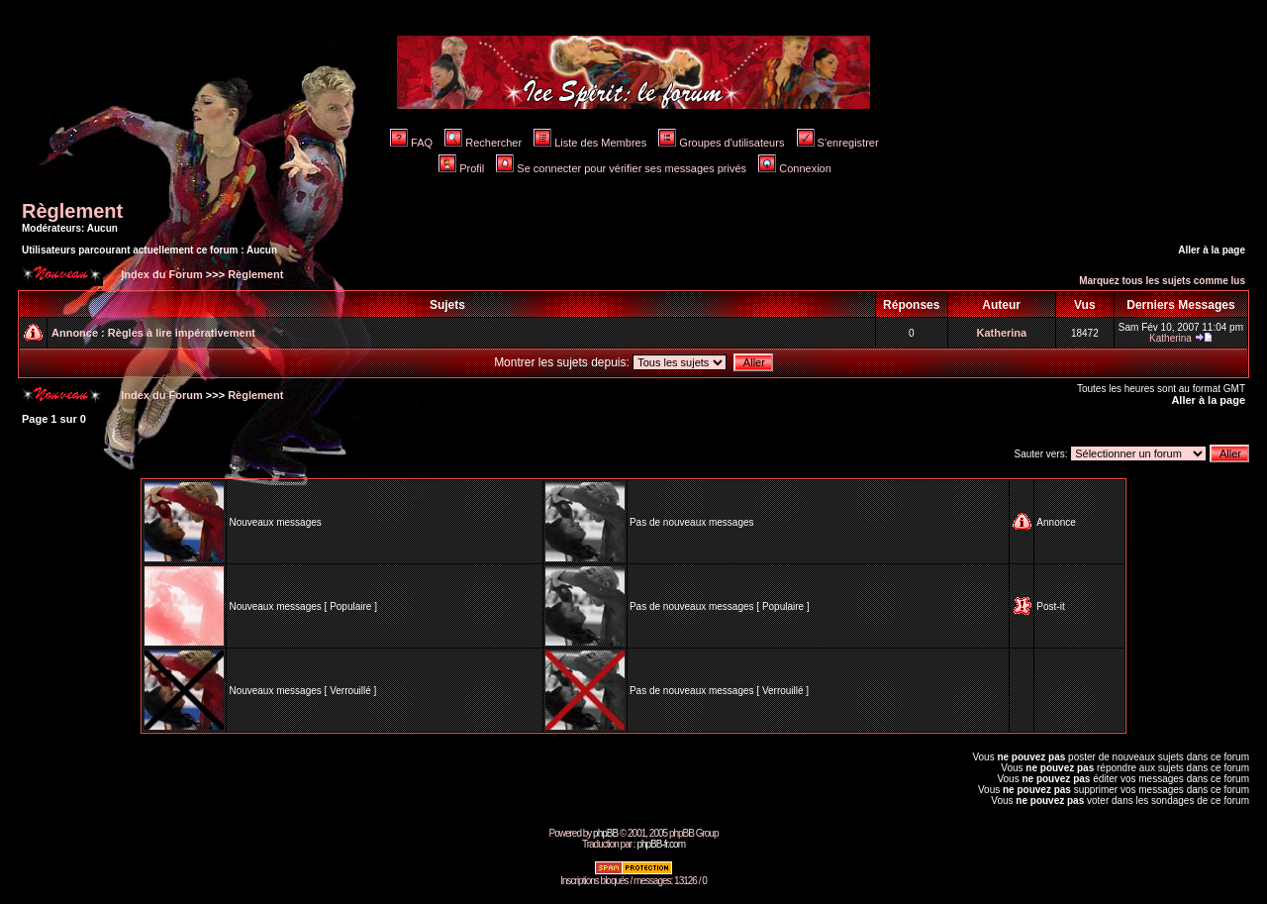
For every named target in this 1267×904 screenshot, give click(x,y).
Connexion (794, 168)
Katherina (1001, 333)
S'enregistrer (838, 143)
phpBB (605, 833)
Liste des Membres (590, 143)
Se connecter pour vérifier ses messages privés (621, 168)
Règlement (72, 211)
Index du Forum (160, 274)
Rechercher (483, 143)
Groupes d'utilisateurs (721, 143)
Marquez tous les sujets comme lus (1162, 280)
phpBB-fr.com (660, 844)
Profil (461, 168)
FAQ (411, 143)
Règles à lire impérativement (181, 333)
